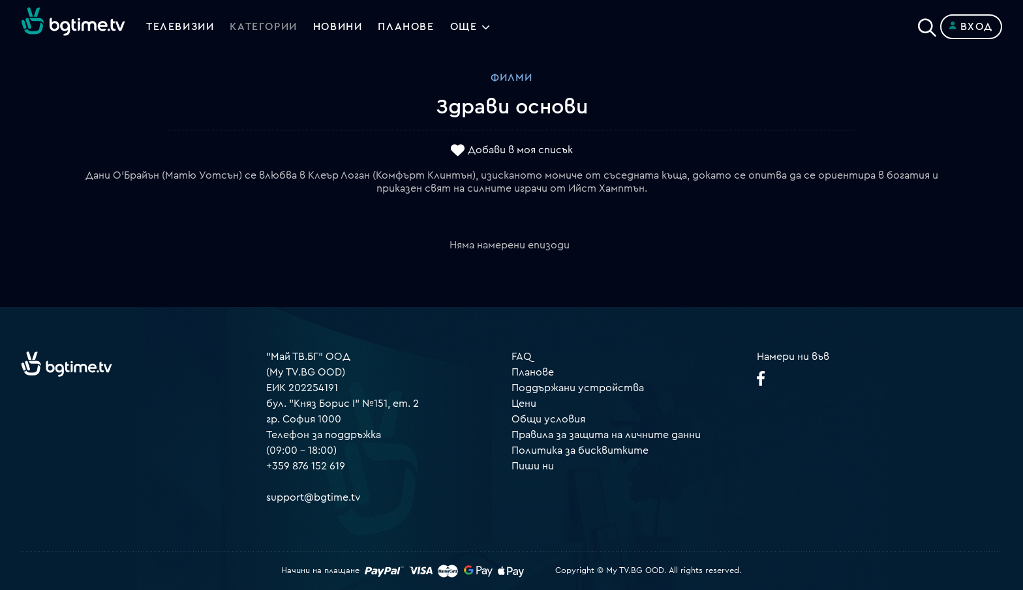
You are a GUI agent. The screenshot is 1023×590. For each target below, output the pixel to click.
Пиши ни (533, 466)
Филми (511, 77)
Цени (524, 403)
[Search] (927, 24)
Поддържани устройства (578, 388)
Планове (533, 372)
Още (464, 27)
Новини (338, 27)
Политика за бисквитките (580, 450)
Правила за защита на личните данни (606, 435)
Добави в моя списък (520, 150)
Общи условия (548, 419)
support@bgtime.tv (313, 497)
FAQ (522, 356)
